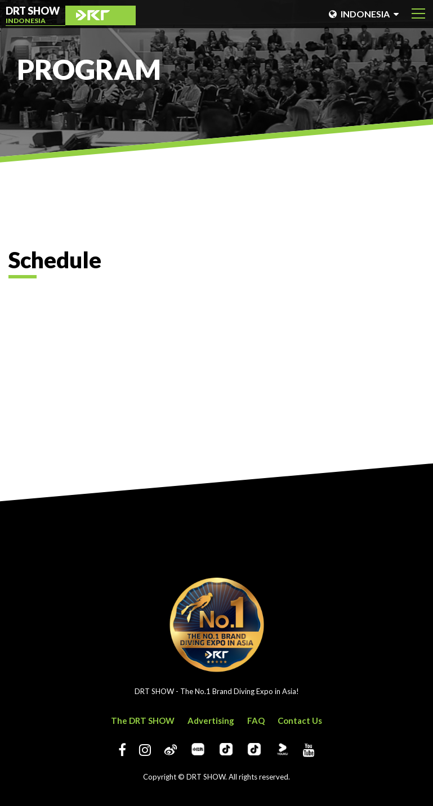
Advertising (211, 720)
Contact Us (300, 720)
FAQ (256, 720)
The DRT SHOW (143, 720)
